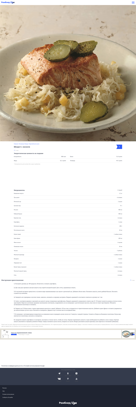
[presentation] (131, 334)
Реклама (4, 388)
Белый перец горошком (20, 267)
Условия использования (8, 394)
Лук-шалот (16, 197)
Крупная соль (17, 217)
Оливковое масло (18, 246)
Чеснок (16, 250)
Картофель (17, 222)
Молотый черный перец (20, 271)
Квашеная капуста (19, 193)
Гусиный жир (17, 205)
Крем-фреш (17, 238)
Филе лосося (17, 242)
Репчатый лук (17, 201)
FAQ (3, 391)
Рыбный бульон (18, 213)
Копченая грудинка (19, 226)
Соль (15, 275)
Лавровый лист (18, 262)
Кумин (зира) (17, 234)
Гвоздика (16, 258)
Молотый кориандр (19, 254)
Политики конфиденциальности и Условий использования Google (22, 366)
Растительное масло (19, 230)
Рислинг (16, 209)
